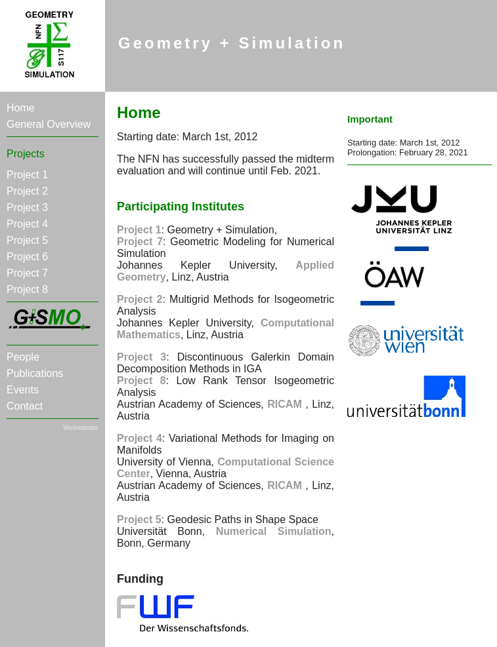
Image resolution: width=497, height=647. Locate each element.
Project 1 (27, 174)
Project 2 (27, 191)
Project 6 (27, 256)
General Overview (49, 124)
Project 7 (27, 273)
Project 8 (27, 289)
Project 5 (27, 240)
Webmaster (80, 427)
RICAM (286, 404)
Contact (25, 406)
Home (21, 107)
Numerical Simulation (274, 531)
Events (23, 389)
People (23, 357)
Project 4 (27, 223)
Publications (35, 373)
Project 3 (27, 207)
